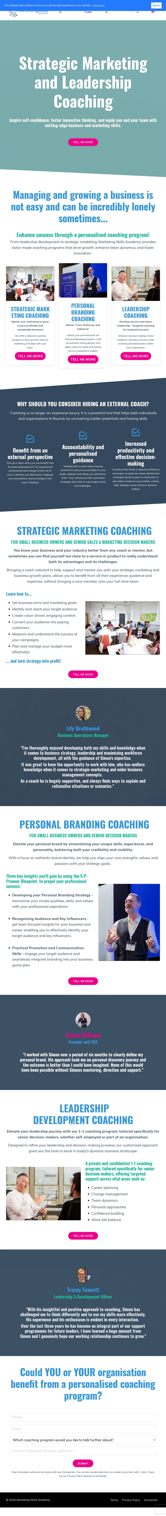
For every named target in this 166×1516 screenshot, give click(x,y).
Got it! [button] (156, 5)
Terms (114, 1508)
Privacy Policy (131, 1508)
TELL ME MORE (83, 142)
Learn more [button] (98, 5)
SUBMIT (83, 1472)
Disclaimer (151, 1508)
